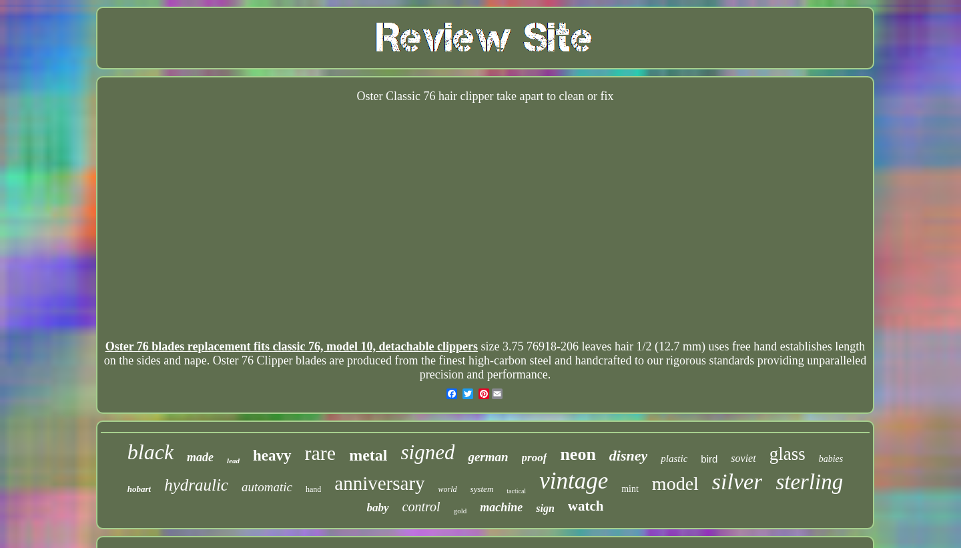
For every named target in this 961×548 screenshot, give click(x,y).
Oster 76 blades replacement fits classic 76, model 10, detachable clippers (291, 346)
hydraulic (196, 485)
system (482, 489)
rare (320, 453)
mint (630, 489)
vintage (573, 481)
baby (378, 507)
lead (233, 461)
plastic (674, 458)
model (675, 483)
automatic (267, 487)
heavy (272, 455)
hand (313, 489)
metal (368, 455)
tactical (516, 491)
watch (586, 506)
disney (628, 455)
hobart (139, 489)
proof (534, 457)
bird (709, 459)
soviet (743, 458)
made (200, 457)
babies (831, 459)
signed (427, 452)
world (447, 489)
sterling (809, 482)
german (488, 457)
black (150, 452)
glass (787, 454)
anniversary (379, 483)
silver (737, 481)
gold (460, 511)
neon (577, 454)
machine (501, 507)
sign (545, 508)
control (421, 506)
